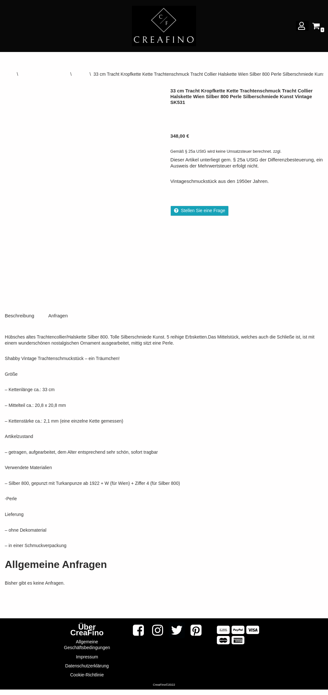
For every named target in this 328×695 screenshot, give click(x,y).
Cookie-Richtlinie (87, 680)
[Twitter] (177, 636)
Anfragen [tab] (58, 323)
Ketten (80, 74)
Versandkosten (295, 151)
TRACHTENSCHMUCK (44, 74)
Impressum (87, 662)
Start (9, 74)
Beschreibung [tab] (19, 323)
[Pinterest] (196, 636)
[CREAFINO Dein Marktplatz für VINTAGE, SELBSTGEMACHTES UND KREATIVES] (164, 26)
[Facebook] (138, 636)
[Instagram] (158, 636)
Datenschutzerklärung (87, 671)
